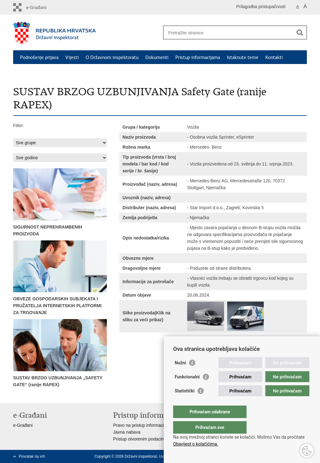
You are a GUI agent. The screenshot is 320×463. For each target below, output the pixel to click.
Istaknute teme (242, 57)
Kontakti (274, 57)
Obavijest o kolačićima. (195, 443)
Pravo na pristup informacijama (143, 425)
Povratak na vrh (32, 456)
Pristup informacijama (197, 57)
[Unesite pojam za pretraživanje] (228, 32)
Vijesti (72, 57)
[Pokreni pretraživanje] (299, 32)
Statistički (184, 403)
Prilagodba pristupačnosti (260, 6)
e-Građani (22, 425)
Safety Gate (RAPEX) (41, 72)
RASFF (76, 72)
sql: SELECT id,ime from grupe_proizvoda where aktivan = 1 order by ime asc (60, 142)
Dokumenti (156, 57)
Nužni (180, 375)
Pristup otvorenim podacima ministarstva (152, 438)
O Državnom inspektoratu (112, 57)
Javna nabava (126, 432)
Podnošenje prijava (39, 57)
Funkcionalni (187, 389)
